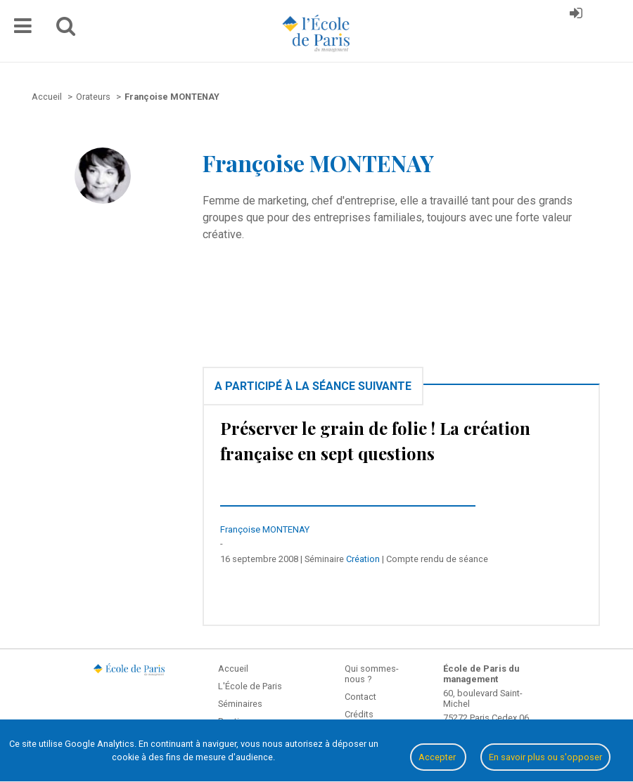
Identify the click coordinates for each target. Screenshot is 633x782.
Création (363, 559)
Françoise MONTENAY (264, 529)
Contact (360, 696)
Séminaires (240, 703)
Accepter (438, 757)
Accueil (233, 668)
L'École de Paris (250, 686)
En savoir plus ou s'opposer (545, 757)
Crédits (359, 714)
